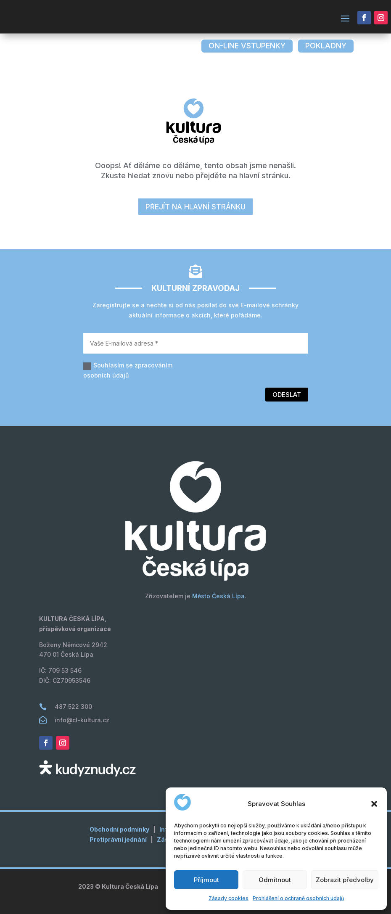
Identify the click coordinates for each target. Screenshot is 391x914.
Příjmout (206, 880)
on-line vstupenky (247, 45)
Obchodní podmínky (119, 829)
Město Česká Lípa (218, 596)
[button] (374, 804)
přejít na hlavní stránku (195, 207)
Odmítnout (275, 880)
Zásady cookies (228, 898)
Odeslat (286, 395)
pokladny (325, 45)
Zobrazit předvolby (345, 880)
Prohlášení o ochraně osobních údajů (298, 898)
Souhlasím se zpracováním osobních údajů (127, 370)
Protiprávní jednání (118, 839)
